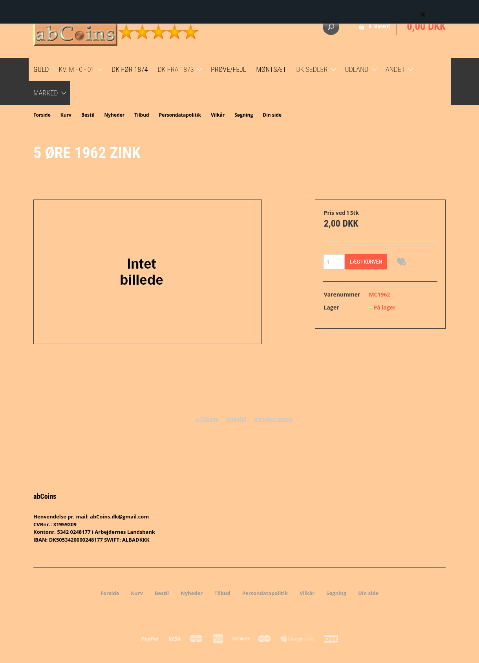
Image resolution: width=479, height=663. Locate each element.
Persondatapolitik (180, 115)
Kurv (65, 115)
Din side (272, 115)
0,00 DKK (426, 26)
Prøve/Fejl (228, 69)
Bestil (88, 115)
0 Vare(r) (380, 26)
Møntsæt (271, 69)
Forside (42, 115)
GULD (41, 69)
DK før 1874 (130, 69)
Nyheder (114, 115)
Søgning (243, 115)
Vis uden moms (273, 419)
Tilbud (141, 115)
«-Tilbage (207, 419)
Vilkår (218, 115)
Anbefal (236, 419)
